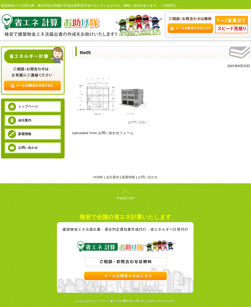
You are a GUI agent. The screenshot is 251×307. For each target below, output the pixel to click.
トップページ (28, 106)
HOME (98, 177)
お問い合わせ (28, 148)
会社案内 (24, 120)
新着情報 (24, 134)
